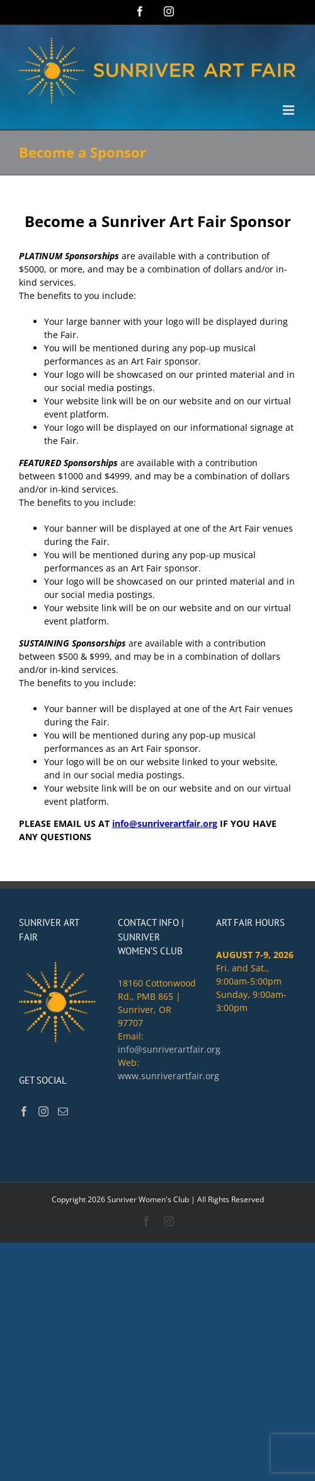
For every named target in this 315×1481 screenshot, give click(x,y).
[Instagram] (43, 1111)
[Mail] (63, 1111)
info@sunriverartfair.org (164, 823)
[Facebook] (24, 1111)
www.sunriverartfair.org (168, 1076)
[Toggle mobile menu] (289, 110)
